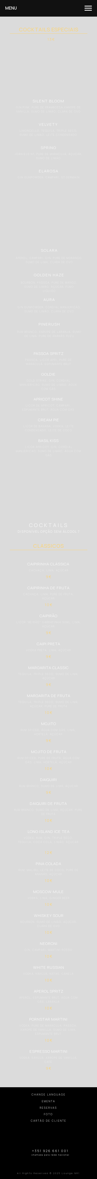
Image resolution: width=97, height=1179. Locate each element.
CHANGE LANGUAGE (49, 1094)
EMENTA (48, 1101)
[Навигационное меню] (88, 8)
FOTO (48, 1114)
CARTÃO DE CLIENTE (48, 1120)
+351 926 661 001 (50, 1151)
